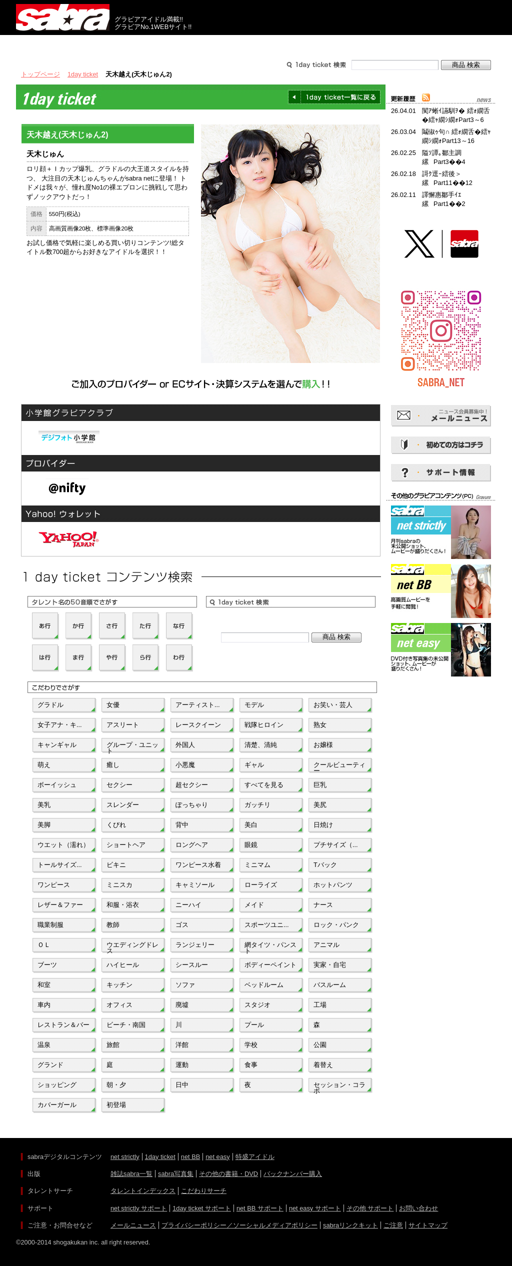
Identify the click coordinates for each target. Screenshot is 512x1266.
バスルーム (330, 984)
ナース (323, 904)
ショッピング (57, 1084)
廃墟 (182, 1004)
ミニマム (257, 864)
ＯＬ (44, 944)
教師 (113, 924)
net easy (218, 1156)
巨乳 (320, 784)
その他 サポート (370, 1208)
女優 (113, 704)
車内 (44, 1004)
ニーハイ (189, 904)
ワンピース (54, 884)
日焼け (323, 824)
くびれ (116, 824)
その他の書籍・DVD (228, 1174)
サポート (352, 44)
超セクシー (192, 784)
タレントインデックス (143, 1190)
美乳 (44, 804)
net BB (190, 1156)
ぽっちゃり (192, 804)
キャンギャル (57, 744)
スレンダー (122, 804)
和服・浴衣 (122, 904)
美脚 (44, 824)
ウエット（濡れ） (64, 844)
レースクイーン (198, 724)
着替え (323, 1064)
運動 (182, 1064)
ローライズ (260, 884)
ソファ (185, 984)
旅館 (113, 1044)
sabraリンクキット (350, 1225)
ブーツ (47, 964)
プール (254, 1024)
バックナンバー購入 (293, 1174)
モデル (254, 704)
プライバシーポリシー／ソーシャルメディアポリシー (240, 1225)
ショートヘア (126, 844)
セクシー (119, 784)
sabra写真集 (176, 1174)
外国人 (185, 744)
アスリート (122, 724)
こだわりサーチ (203, 1190)
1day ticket (83, 74)
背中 (182, 824)
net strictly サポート (138, 1208)
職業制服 (51, 924)
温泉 (44, 1044)
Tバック (325, 864)
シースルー (192, 964)
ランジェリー (195, 944)
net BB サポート (260, 1208)
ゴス (182, 924)
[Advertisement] (441, 724)
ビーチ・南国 (126, 1024)
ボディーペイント (270, 964)
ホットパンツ (333, 884)
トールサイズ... (60, 864)
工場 (320, 1004)
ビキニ (116, 864)
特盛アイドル (255, 1156)
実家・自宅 (330, 964)
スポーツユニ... (266, 924)
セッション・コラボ (340, 1087)
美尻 (320, 804)
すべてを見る (264, 784)
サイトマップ (428, 1225)
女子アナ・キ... (60, 724)
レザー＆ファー (60, 904)
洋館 (182, 1044)
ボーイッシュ (57, 784)
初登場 (116, 1104)
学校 (251, 1044)
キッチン (119, 984)
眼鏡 (251, 844)
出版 (64, 44)
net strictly (125, 1156)
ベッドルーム (264, 984)
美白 (251, 824)
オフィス (119, 1004)
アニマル (327, 944)
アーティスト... (198, 704)
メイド (254, 904)
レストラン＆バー (64, 1024)
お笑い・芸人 (333, 704)
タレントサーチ (256, 44)
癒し (113, 764)
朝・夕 (116, 1084)
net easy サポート (315, 1208)
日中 (182, 1084)
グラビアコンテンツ (160, 44)
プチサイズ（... (336, 844)
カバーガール (57, 1104)
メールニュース (133, 1225)
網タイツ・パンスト (270, 947)
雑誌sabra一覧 (131, 1174)
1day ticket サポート (201, 1208)
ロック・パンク (336, 924)
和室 (44, 984)
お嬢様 (323, 744)
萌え (44, 764)
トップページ (40, 74)
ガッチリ (257, 804)
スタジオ (257, 1004)
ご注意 (393, 1225)
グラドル (51, 704)
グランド (51, 1064)
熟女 (320, 724)
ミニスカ (119, 884)
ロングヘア (192, 844)
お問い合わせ (418, 1208)
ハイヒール (122, 964)
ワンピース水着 (198, 864)
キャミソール (195, 884)
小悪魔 (185, 764)
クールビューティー (340, 767)
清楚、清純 (260, 744)
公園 (320, 1044)
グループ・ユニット (132, 747)
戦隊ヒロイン (264, 724)
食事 (251, 1064)
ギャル (254, 764)
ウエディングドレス (132, 947)
